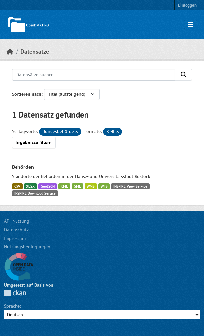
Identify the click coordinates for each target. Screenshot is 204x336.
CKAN (15, 292)
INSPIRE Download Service (35, 193)
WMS (91, 186)
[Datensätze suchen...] (93, 75)
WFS (104, 186)
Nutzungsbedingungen (27, 247)
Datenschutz (16, 230)
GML (77, 186)
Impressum (15, 238)
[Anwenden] (183, 75)
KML (64, 186)
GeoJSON (48, 186)
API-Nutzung (16, 221)
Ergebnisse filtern (33, 142)
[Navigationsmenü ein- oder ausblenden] (190, 24)
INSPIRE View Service (130, 186)
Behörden (23, 167)
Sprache (12, 306)
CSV (17, 186)
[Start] (10, 51)
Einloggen (187, 5)
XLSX (30, 186)
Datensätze (34, 51)
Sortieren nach (26, 94)
